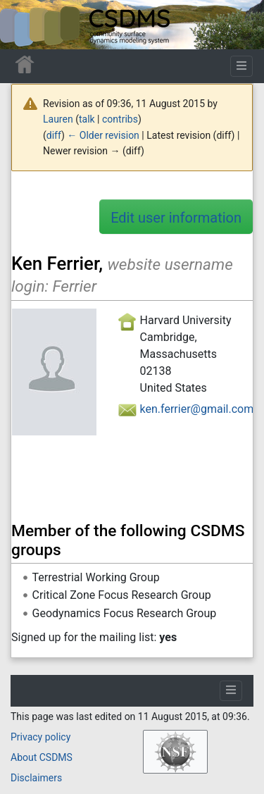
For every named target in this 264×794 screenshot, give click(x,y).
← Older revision (103, 135)
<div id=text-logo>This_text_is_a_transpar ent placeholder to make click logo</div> (22, 25)
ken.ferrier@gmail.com (197, 409)
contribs (120, 119)
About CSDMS (42, 757)
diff (53, 135)
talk (87, 119)
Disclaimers (36, 777)
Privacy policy (40, 737)
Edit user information (176, 217)
